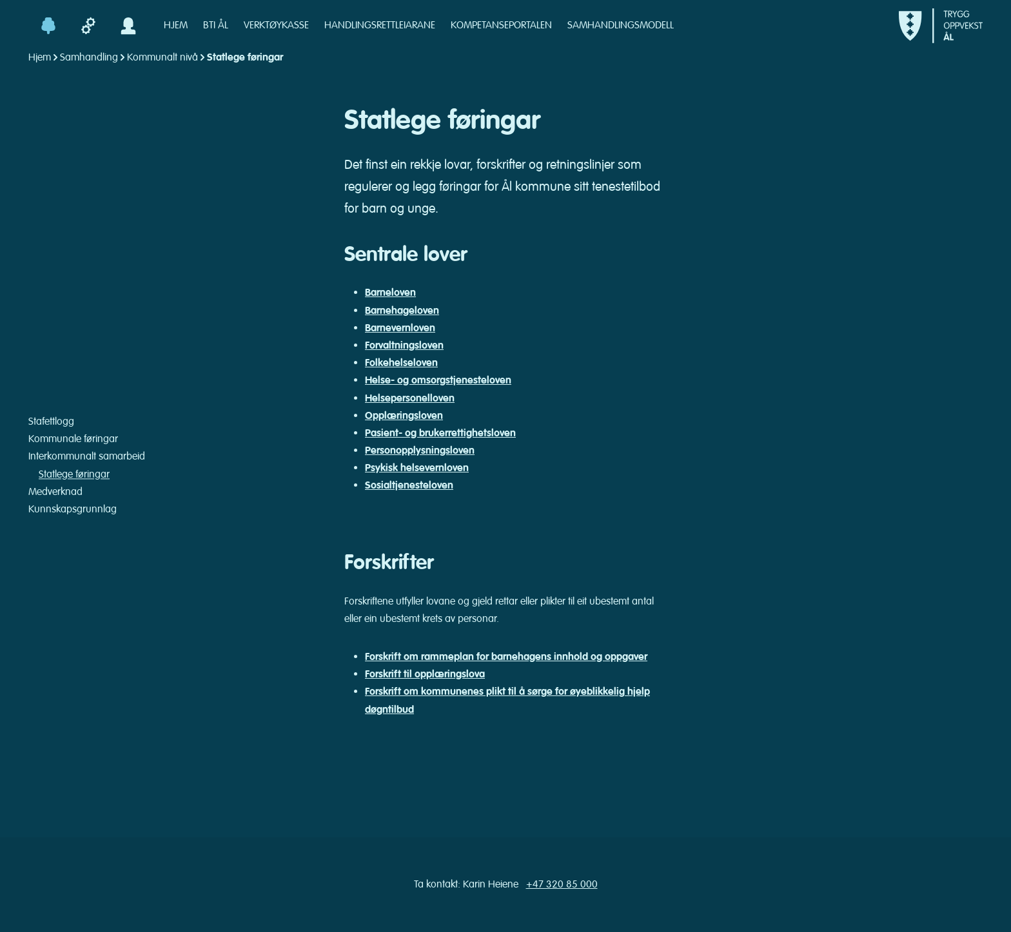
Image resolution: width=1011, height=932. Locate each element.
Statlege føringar (74, 474)
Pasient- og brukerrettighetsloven (440, 433)
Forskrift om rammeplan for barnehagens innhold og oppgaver (506, 656)
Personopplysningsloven (420, 450)
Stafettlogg (51, 421)
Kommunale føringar (73, 439)
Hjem (39, 57)
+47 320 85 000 (562, 884)
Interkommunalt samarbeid (86, 457)
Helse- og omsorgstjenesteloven (438, 380)
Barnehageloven (402, 310)
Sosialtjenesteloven (409, 485)
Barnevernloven (400, 328)
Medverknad (55, 491)
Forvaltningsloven (404, 345)
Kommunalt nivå (162, 57)
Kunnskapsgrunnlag (72, 509)
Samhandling (89, 57)
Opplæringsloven (404, 415)
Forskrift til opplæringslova (425, 674)
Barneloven (390, 292)
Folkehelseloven (401, 362)
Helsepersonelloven (410, 398)
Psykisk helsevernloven (417, 467)
